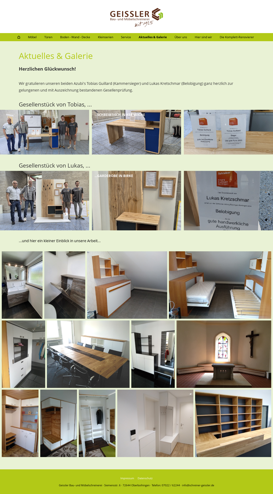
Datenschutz (145, 478)
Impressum (127, 478)
